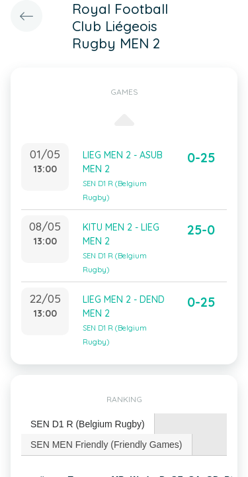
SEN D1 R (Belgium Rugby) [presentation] (87, 424)
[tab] (88, 424)
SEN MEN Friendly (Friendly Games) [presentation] (106, 444)
